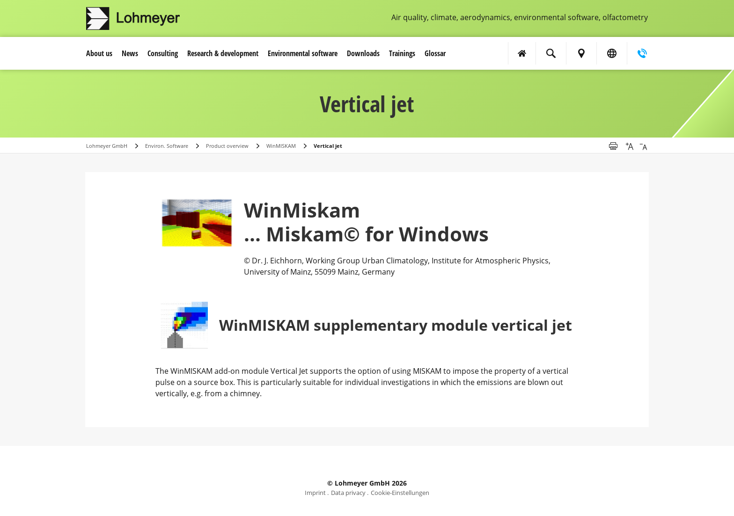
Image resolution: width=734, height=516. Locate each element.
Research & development (222, 53)
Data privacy (348, 492)
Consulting (162, 53)
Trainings (402, 53)
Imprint (315, 492)
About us (99, 53)
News (130, 53)
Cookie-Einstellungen (400, 492)
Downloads (363, 53)
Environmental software (303, 53)
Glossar (435, 53)
